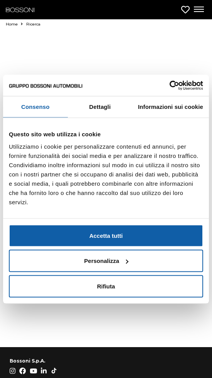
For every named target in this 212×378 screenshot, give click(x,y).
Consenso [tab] (35, 106)
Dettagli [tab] (100, 106)
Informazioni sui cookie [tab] (170, 106)
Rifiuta (106, 286)
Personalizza (106, 261)
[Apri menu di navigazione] (198, 9)
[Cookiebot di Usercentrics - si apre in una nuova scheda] (169, 85)
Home (14, 24)
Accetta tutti (106, 235)
